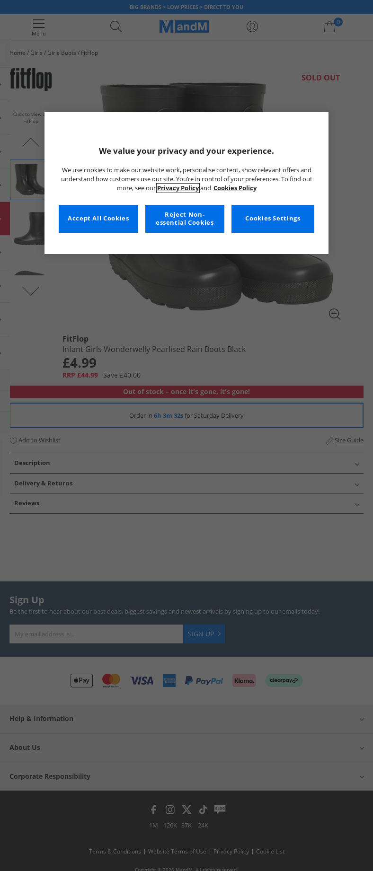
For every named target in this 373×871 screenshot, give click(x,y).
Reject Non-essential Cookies (185, 219)
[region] (186, 183)
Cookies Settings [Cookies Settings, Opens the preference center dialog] (272, 218)
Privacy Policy (178, 188)
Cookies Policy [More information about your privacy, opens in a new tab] (235, 188)
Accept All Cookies (98, 218)
